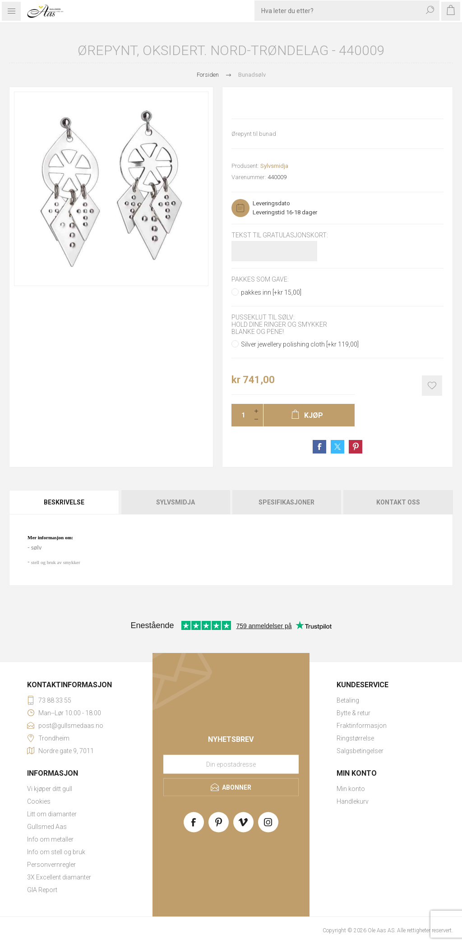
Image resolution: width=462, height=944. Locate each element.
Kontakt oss (398, 502)
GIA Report (42, 889)
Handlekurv (353, 801)
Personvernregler (51, 864)
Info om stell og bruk (56, 852)
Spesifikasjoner (286, 502)
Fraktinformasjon (362, 725)
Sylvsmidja (274, 165)
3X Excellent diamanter (59, 877)
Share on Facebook (319, 446)
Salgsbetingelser (360, 750)
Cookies (39, 801)
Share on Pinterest (355, 446)
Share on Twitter (337, 446)
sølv (36, 547)
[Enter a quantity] (240, 415)
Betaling (348, 700)
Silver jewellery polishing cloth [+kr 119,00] (300, 344)
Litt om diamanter (52, 814)
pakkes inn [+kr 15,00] (271, 292)
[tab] (64, 502)
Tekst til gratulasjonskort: (279, 235)
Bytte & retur (353, 713)
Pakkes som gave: (260, 279)
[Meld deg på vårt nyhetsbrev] (231, 763)
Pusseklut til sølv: (263, 317)
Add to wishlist (432, 385)
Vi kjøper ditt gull (49, 788)
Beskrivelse (64, 502)
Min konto (351, 788)
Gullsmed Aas (47, 826)
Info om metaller (50, 839)
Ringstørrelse (355, 738)
